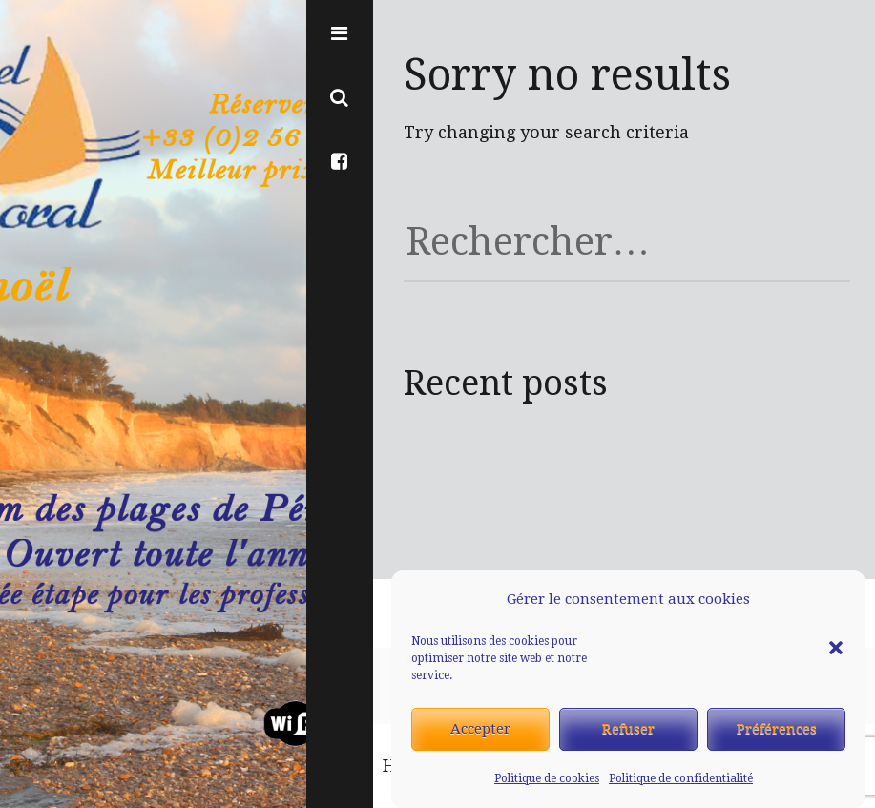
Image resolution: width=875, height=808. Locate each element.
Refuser (628, 728)
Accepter (480, 728)
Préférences (777, 728)
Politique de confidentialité (681, 778)
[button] (835, 600)
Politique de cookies (546, 778)
